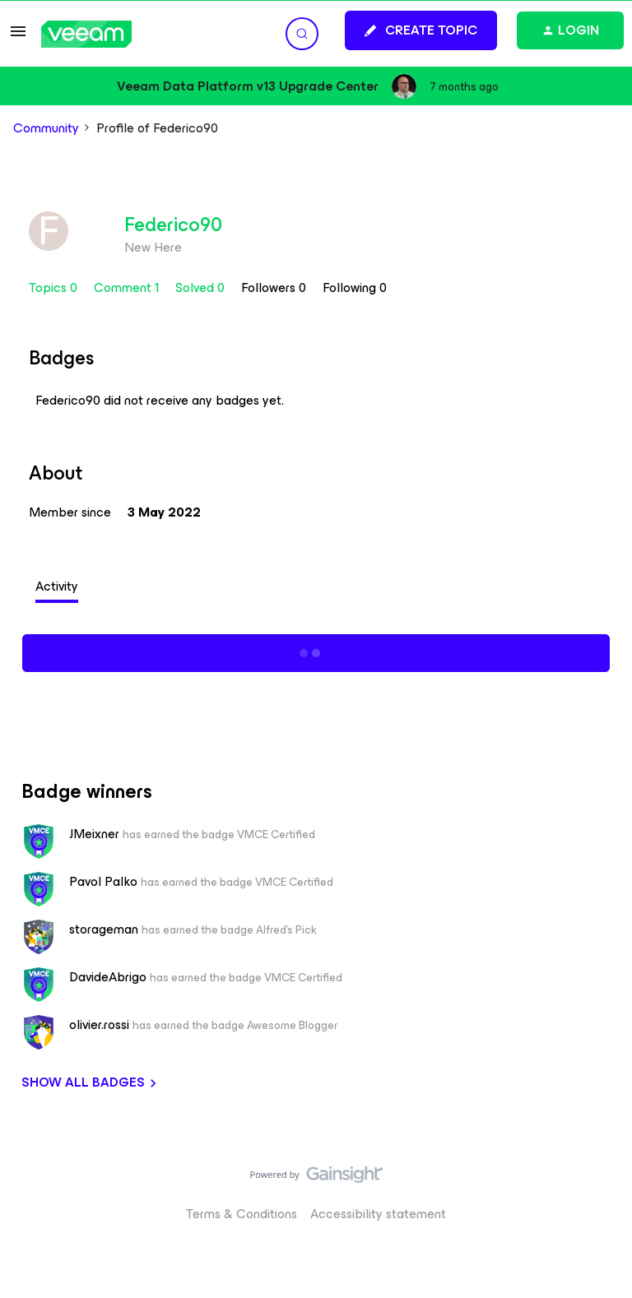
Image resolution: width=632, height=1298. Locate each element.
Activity (56, 586)
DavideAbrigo (107, 977)
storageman (103, 929)
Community (46, 128)
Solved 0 (201, 287)
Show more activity (316, 651)
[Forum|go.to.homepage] (86, 34)
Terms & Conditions (241, 1214)
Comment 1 (128, 287)
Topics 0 (55, 287)
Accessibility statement (378, 1214)
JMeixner (94, 834)
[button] (18, 36)
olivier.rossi (99, 1025)
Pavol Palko (103, 882)
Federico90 (173, 224)
